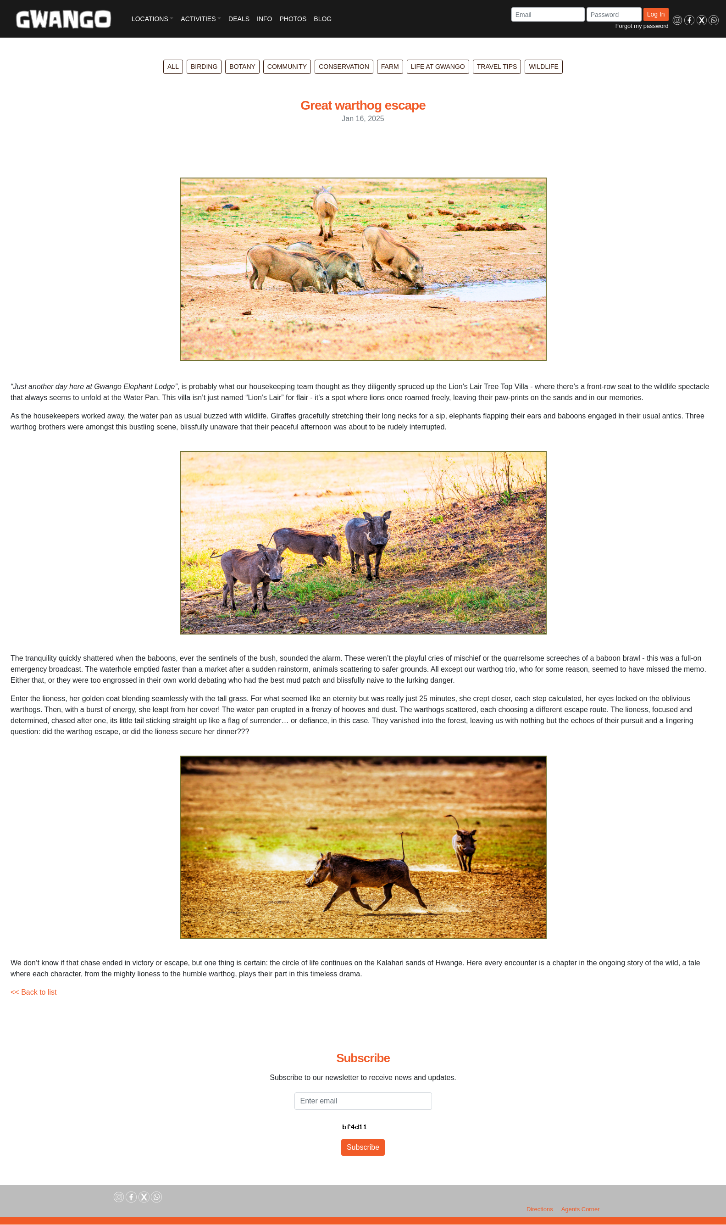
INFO (264, 18)
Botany (242, 66)
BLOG (323, 18)
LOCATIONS (150, 18)
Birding (204, 66)
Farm (390, 66)
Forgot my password (642, 25)
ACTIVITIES (198, 18)
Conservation (344, 66)
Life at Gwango (438, 66)
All (173, 66)
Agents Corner (580, 1209)
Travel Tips (497, 66)
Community (287, 66)
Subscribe (363, 1147)
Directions (539, 1209)
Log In (656, 14)
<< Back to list (34, 992)
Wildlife (544, 66)
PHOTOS (292, 18)
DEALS (238, 18)
